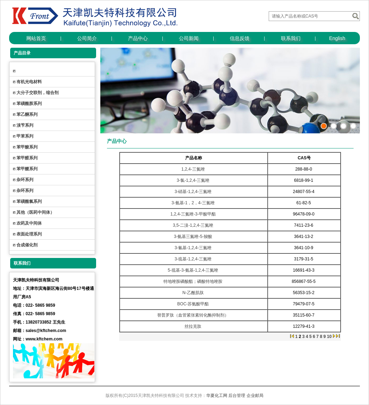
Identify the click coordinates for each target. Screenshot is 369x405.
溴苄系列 (24, 125)
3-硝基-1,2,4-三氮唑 (193, 191)
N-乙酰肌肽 (193, 292)
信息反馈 (239, 38)
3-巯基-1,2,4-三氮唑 (193, 259)
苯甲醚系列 (27, 168)
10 (329, 336)
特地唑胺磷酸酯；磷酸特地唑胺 (192, 281)
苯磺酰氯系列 (29, 201)
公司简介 (87, 38)
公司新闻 (189, 38)
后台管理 (236, 395)
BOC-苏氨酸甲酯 (193, 303)
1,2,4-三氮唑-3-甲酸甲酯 (193, 214)
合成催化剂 (27, 245)
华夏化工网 (216, 395)
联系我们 (291, 38)
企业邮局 (255, 395)
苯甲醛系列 (27, 157)
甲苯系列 (24, 136)
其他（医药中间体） (35, 212)
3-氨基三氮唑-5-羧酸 (193, 236)
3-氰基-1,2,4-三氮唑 (193, 247)
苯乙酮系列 (27, 114)
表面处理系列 (29, 234)
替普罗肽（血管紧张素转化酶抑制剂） (193, 315)
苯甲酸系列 (27, 147)
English (337, 38)
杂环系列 (24, 179)
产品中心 (138, 38)
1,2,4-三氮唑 (193, 169)
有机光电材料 (29, 81)
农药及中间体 (29, 223)
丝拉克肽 (192, 326)
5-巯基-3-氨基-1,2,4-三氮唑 (193, 270)
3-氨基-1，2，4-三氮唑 (193, 202)
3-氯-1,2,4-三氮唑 (193, 180)
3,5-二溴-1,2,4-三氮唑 (193, 225)
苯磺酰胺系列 (29, 103)
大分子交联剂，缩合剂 (37, 92)
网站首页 (36, 38)
